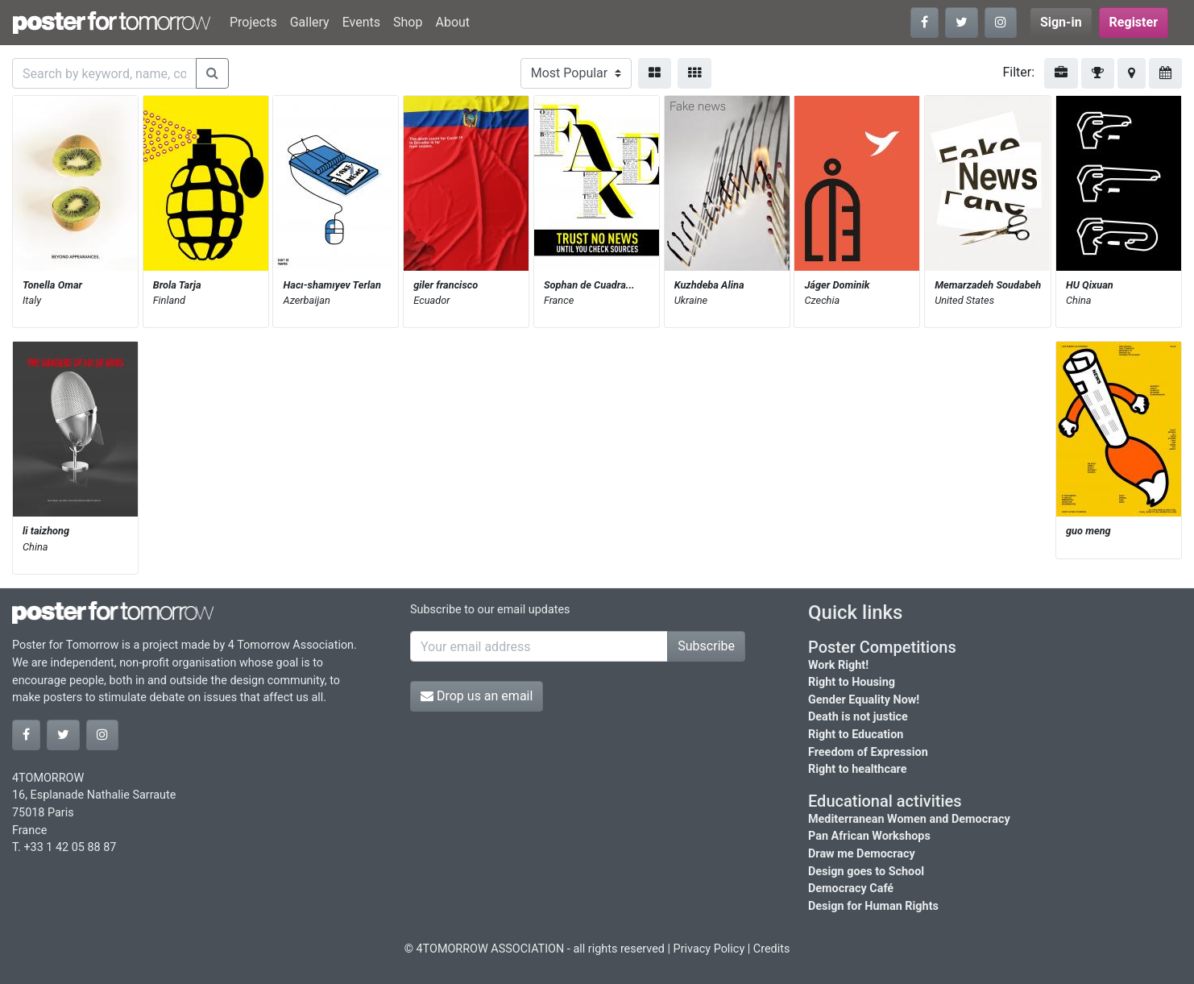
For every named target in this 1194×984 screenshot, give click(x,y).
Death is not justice (858, 717)
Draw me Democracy (861, 854)
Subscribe (706, 646)
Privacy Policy (709, 949)
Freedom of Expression (868, 752)
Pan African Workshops (869, 836)
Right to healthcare (857, 769)
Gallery (310, 22)
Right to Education (855, 734)
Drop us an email (477, 696)
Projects (253, 22)
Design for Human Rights (873, 906)
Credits (771, 949)
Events (361, 22)
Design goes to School (866, 871)
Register (1133, 22)
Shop (407, 22)
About (452, 22)
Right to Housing (851, 682)
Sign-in (1061, 22)
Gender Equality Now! (863, 700)
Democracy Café (850, 888)
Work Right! (838, 665)
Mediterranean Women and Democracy (909, 819)
